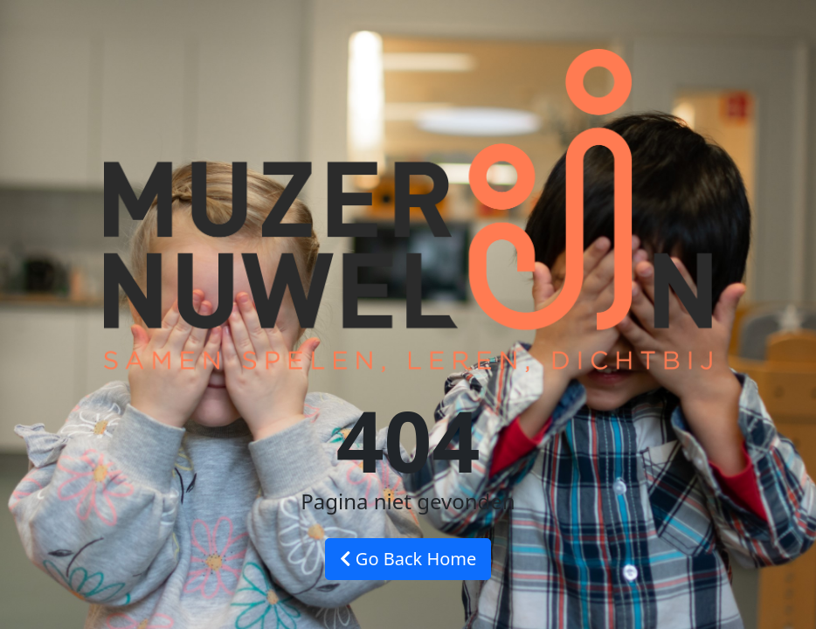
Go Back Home (408, 558)
